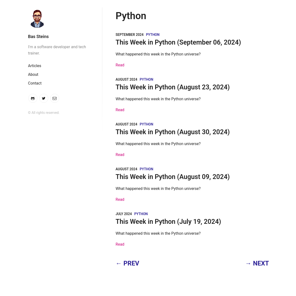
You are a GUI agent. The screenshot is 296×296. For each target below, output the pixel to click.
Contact (35, 83)
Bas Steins (38, 36)
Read (120, 65)
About (33, 74)
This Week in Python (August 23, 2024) (173, 87)
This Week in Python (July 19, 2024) (168, 222)
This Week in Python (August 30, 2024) (173, 132)
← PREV (127, 263)
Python (153, 35)
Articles (34, 65)
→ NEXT (257, 263)
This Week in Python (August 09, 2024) (173, 177)
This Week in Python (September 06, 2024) (178, 42)
